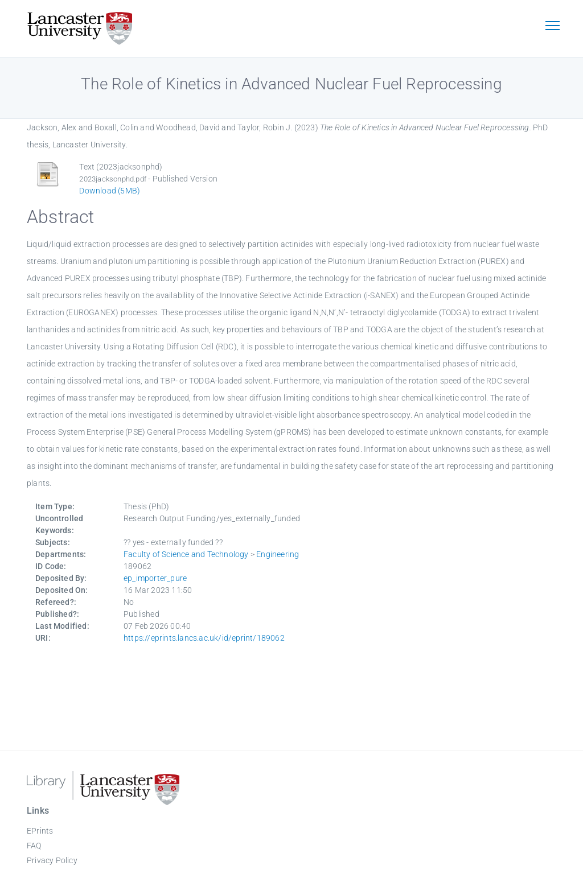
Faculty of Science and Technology (186, 554)
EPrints (40, 830)
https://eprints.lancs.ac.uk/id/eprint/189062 (204, 637)
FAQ (34, 845)
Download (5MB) (109, 190)
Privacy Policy (52, 860)
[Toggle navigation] (552, 26)
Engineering (277, 554)
